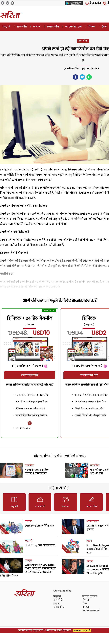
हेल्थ (84, 603)
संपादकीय (53, 26)
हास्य (89, 541)
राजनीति (22, 26)
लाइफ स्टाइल (73, 26)
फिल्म (91, 26)
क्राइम (85, 607)
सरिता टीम (73, 68)
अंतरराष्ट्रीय (93, 521)
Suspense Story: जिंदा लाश (39, 525)
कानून (28, 560)
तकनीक (83, 40)
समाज (37, 26)
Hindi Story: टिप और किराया (40, 545)
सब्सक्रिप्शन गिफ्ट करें (27, 366)
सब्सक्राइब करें (29, 375)
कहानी (7, 26)
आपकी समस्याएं (91, 610)
